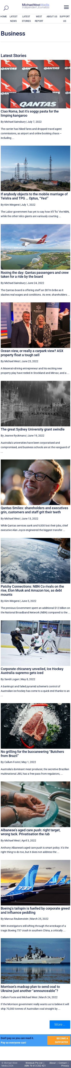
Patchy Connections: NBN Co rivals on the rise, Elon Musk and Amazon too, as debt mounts (32, 590)
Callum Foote (8, 997)
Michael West (29, 997)
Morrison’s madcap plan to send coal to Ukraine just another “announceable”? (30, 989)
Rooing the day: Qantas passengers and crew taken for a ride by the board (35, 275)
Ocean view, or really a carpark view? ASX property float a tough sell (32, 353)
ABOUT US (52, 16)
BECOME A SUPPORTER (61, 1040)
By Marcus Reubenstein (14, 918)
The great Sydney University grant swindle (33, 429)
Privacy (65, 1065)
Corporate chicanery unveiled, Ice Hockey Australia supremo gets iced (32, 671)
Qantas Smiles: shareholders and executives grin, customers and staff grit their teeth (34, 510)
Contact (63, 1063)
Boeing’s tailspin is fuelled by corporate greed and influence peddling (35, 910)
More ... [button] (60, 1024)
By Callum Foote (10, 762)
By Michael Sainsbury (13, 121)
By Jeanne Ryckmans (13, 435)
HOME (3, 16)
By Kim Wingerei (10, 204)
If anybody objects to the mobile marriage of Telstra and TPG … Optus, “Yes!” (34, 196)
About (52, 1063)
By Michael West (10, 361)
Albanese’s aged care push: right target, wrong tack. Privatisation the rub (30, 832)
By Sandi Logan (10, 679)
